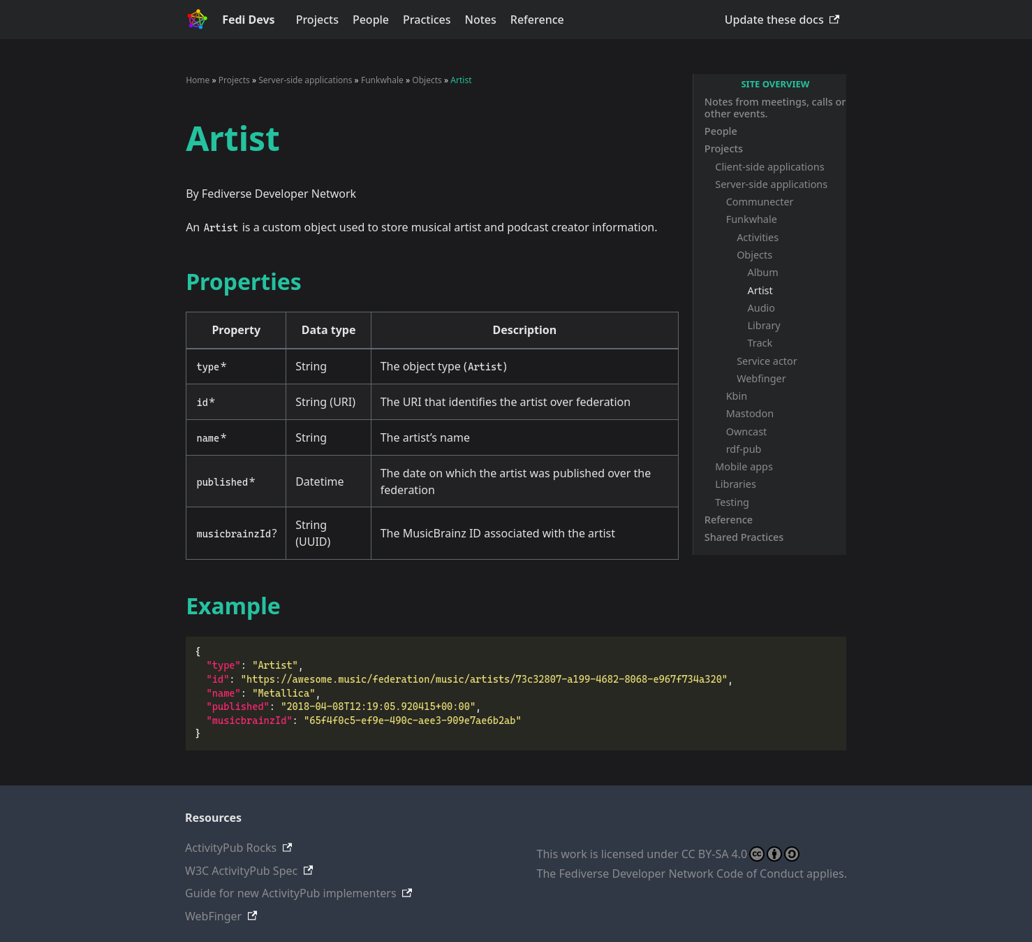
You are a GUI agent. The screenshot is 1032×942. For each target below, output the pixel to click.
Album (763, 272)
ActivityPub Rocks (231, 847)
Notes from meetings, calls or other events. (775, 107)
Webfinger (761, 378)
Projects (317, 19)
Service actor (767, 361)
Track (760, 342)
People (371, 19)
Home (197, 80)
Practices (426, 19)
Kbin (736, 396)
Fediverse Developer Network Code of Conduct (681, 873)
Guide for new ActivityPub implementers (291, 893)
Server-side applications (771, 184)
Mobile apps (744, 466)
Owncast (746, 431)
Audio (761, 307)
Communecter (760, 201)
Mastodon (750, 413)
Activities (758, 237)
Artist (760, 290)
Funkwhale (751, 219)
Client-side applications (769, 166)
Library (764, 325)
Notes (480, 19)
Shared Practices (744, 537)
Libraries (735, 484)
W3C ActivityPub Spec (241, 870)
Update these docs (774, 19)
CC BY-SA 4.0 (740, 854)
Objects (754, 254)
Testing (732, 502)
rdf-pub (744, 449)
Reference (537, 19)
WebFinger (213, 916)
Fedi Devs (248, 19)
